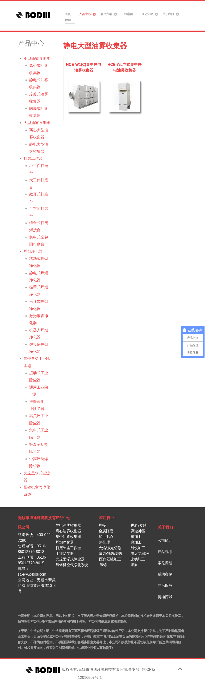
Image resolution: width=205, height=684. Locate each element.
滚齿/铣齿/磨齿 (110, 554)
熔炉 (134, 565)
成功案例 (165, 574)
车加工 (136, 537)
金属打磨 (106, 531)
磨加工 (136, 542)
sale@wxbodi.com (32, 574)
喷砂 (142, 525)
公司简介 (165, 540)
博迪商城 (165, 597)
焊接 (102, 525)
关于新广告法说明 (30, 631)
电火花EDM (140, 554)
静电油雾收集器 (68, 525)
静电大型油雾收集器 (95, 46)
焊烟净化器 (65, 542)
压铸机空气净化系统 (72, 565)
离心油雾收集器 (69, 531)
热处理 (104, 542)
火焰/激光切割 (110, 548)
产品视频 (165, 552)
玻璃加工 (137, 559)
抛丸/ (135, 525)
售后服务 (165, 586)
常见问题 (165, 563)
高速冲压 (138, 531)
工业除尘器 (65, 554)
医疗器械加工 (110, 559)
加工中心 (106, 537)
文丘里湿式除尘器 (70, 559)
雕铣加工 (137, 548)
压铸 (103, 565)
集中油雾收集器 (69, 537)
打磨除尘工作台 (69, 548)
